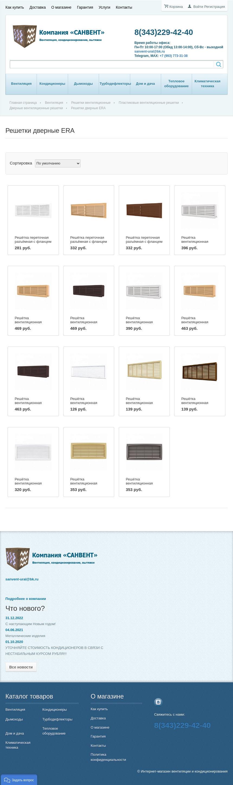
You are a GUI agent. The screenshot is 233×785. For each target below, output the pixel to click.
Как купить (14, 7)
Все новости (21, 667)
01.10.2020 (14, 642)
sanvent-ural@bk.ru (150, 51)
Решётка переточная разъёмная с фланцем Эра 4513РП (33, 241)
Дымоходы (83, 84)
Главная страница (23, 103)
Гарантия (85, 7)
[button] (19, 779)
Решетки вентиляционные (91, 103)
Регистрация (214, 7)
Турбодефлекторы (115, 84)
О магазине (61, 7)
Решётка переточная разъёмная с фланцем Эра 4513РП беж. (88, 241)
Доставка (38, 7)
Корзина (176, 7)
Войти (198, 7)
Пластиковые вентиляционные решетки (149, 103)
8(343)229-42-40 (164, 32)
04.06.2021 (14, 630)
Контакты (124, 7)
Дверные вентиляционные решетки (36, 108)
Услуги (104, 7)
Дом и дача (145, 84)
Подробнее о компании (25, 599)
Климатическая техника (207, 83)
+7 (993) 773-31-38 (174, 56)
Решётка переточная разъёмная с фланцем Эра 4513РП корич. (144, 241)
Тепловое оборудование (176, 83)
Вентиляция (21, 84)
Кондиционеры (52, 84)
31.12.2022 (14, 618)
